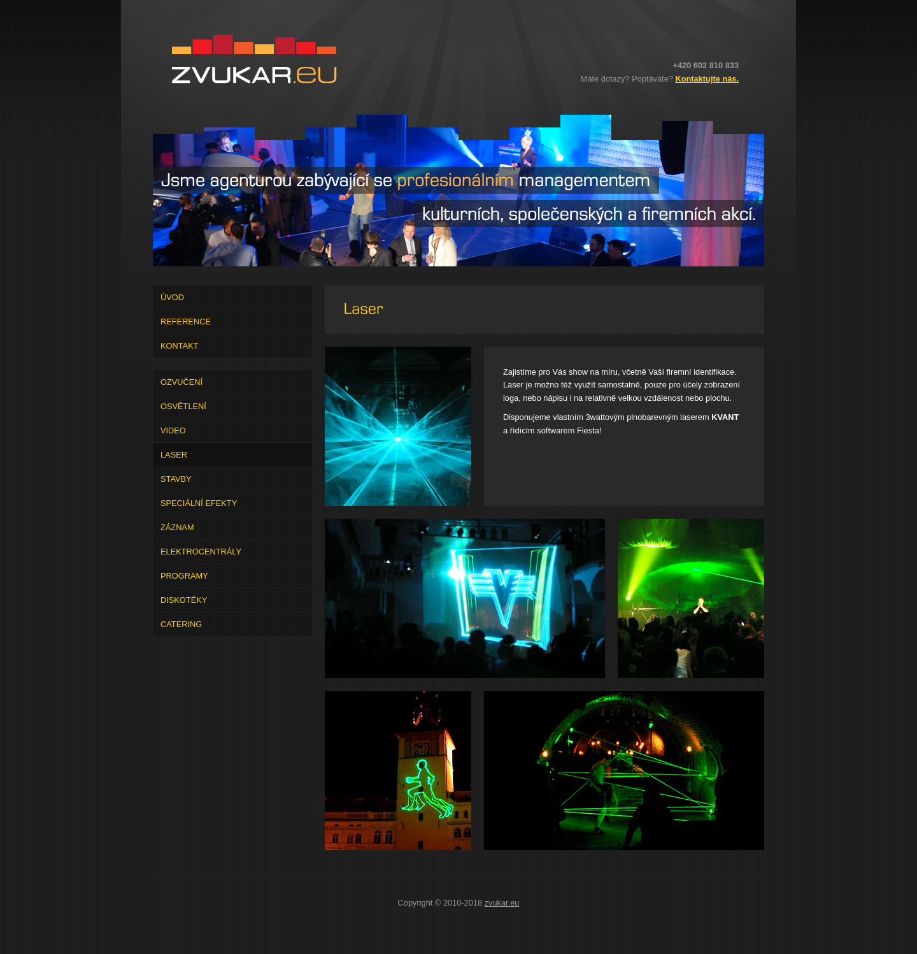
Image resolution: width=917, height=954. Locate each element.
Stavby (176, 479)
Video (173, 430)
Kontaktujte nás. (707, 78)
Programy (184, 576)
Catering (181, 624)
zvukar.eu (502, 902)
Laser (173, 454)
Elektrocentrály (200, 551)
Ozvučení (181, 382)
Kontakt (179, 346)
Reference (185, 321)
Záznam (177, 527)
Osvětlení (183, 406)
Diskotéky (183, 600)
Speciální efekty (198, 503)
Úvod (172, 297)
